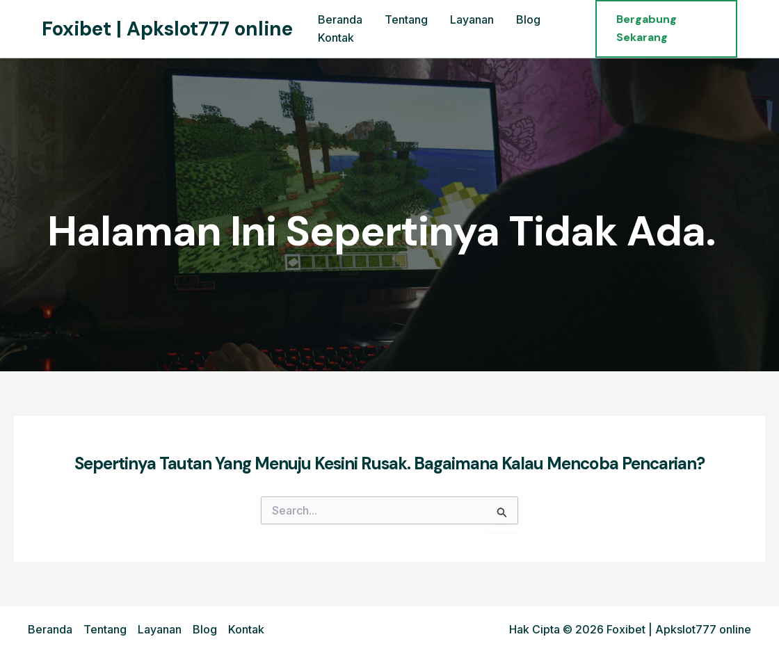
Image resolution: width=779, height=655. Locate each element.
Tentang (406, 19)
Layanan (472, 19)
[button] (666, 29)
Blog (528, 19)
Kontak (336, 38)
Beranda (340, 19)
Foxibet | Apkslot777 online (167, 29)
